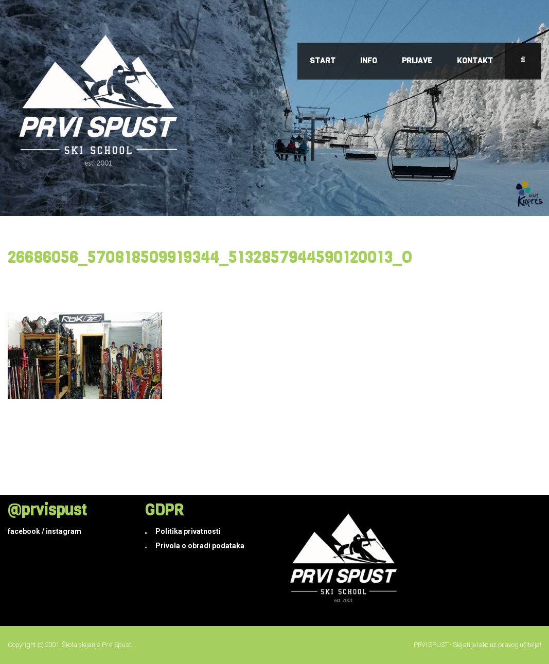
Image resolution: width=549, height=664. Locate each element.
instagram (63, 531)
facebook (24, 531)
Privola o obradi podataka (199, 546)
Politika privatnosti (188, 531)
